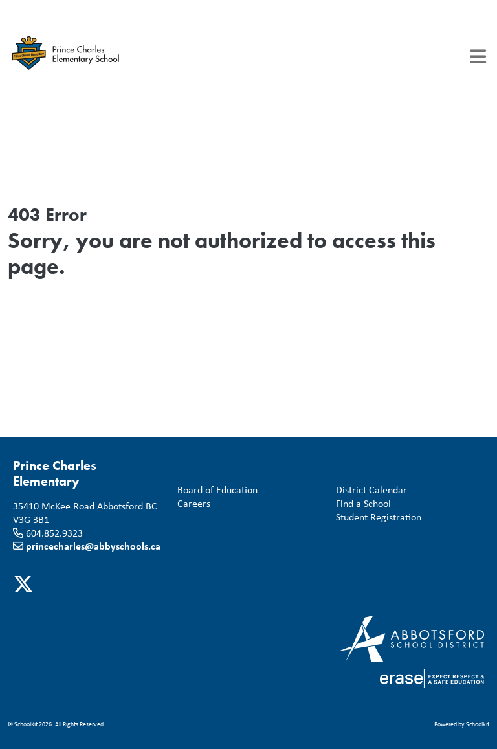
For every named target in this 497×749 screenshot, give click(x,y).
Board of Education (215, 490)
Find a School (361, 503)
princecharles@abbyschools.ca (93, 546)
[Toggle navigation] (478, 56)
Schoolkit (477, 724)
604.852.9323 (54, 533)
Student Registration (376, 517)
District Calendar (369, 490)
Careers (191, 503)
